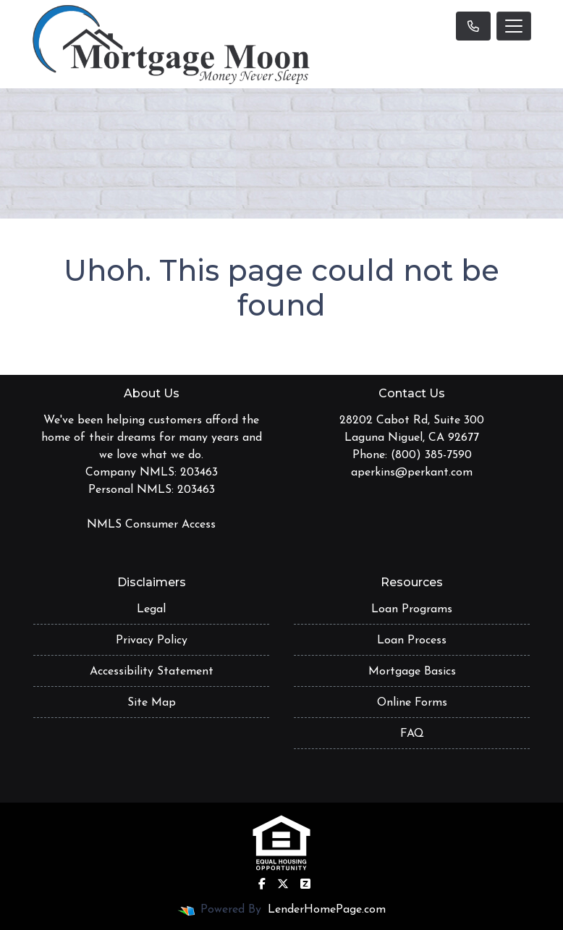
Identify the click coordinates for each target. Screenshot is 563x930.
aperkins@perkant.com (412, 472)
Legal (151, 609)
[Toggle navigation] (513, 26)
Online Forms (412, 703)
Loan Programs (411, 609)
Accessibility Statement (151, 671)
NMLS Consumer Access (151, 524)
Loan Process (411, 640)
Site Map (151, 703)
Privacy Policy (151, 640)
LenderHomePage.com (327, 910)
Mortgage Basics (412, 671)
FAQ (412, 734)
